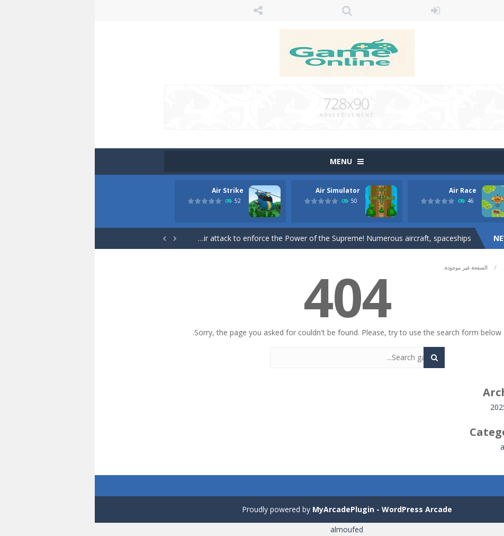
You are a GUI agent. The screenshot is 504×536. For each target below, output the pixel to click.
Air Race (368, 190)
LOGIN (341, 10)
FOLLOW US (163, 10)
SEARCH (252, 10)
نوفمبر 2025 (415, 407)
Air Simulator (243, 190)
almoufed (252, 529)
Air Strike (133, 190)
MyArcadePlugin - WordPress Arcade (287, 509)
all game (420, 447)
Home (417, 267)
